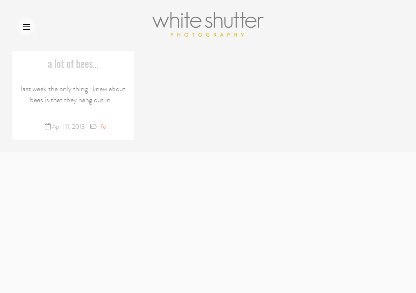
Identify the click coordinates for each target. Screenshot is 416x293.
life (102, 126)
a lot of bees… (73, 63)
